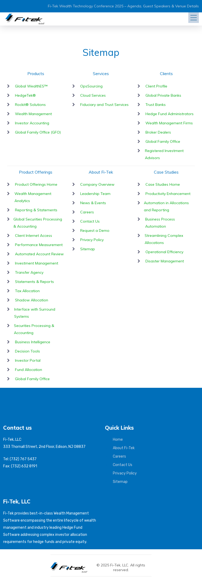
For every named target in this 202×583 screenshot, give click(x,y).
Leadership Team (95, 193)
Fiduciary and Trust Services (104, 104)
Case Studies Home (162, 184)
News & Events (93, 202)
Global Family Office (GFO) (38, 132)
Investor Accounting (32, 123)
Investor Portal (28, 360)
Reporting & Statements (36, 210)
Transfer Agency (29, 272)
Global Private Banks (163, 95)
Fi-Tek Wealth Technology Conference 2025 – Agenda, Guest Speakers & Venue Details (123, 6)
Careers (87, 212)
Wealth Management (33, 113)
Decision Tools (27, 351)
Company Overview (97, 184)
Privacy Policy (92, 239)
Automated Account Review (39, 254)
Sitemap (87, 249)
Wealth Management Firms (169, 123)
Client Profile (156, 86)
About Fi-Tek (124, 448)
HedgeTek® (25, 95)
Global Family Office (162, 141)
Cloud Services (93, 95)
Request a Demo (94, 230)
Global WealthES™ (31, 86)
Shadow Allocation (31, 300)
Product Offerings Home (36, 184)
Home (118, 439)
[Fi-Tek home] (71, 565)
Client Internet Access (33, 235)
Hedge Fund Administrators (169, 113)
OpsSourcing (91, 86)
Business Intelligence (32, 342)
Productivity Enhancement (167, 193)
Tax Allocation (27, 290)
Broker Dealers (158, 132)
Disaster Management (164, 261)
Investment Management (36, 263)
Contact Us (90, 221)
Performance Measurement (39, 244)
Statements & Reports (34, 281)
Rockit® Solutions (30, 104)
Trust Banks (155, 104)
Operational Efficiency (164, 251)
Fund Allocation (28, 369)
